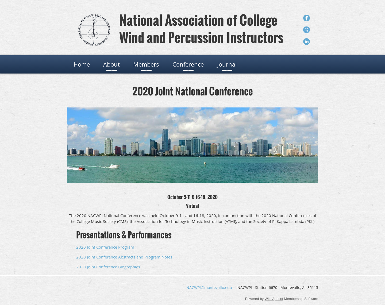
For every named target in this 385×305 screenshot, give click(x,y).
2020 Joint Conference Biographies (108, 266)
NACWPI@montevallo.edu (209, 287)
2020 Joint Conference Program (105, 247)
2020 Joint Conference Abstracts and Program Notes (124, 257)
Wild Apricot (274, 299)
